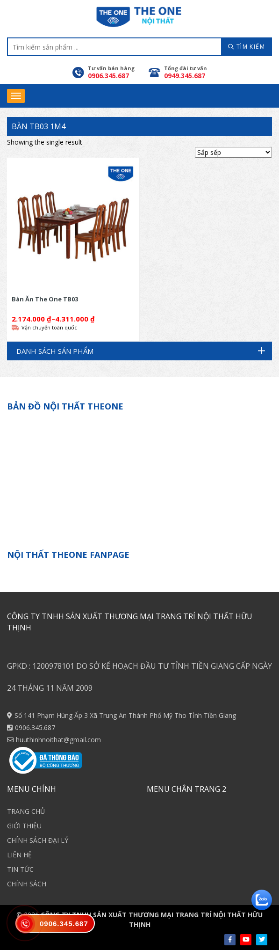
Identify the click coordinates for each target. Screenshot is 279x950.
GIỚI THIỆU (24, 825)
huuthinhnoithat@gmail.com (58, 739)
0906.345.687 (35, 727)
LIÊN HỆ (19, 854)
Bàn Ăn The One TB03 (45, 299)
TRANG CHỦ (26, 811)
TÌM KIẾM (246, 47)
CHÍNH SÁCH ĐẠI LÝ (37, 840)
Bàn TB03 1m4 (38, 126)
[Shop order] (233, 152)
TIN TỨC (20, 869)
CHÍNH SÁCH (26, 883)
